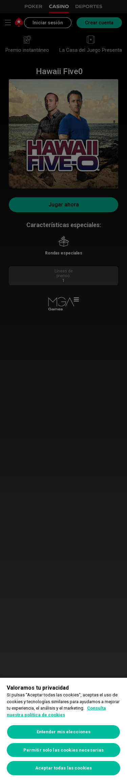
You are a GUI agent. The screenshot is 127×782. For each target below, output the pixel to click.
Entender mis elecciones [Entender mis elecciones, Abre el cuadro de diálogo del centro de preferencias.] (64, 731)
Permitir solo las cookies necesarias (63, 750)
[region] (63, 730)
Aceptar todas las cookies (63, 767)
